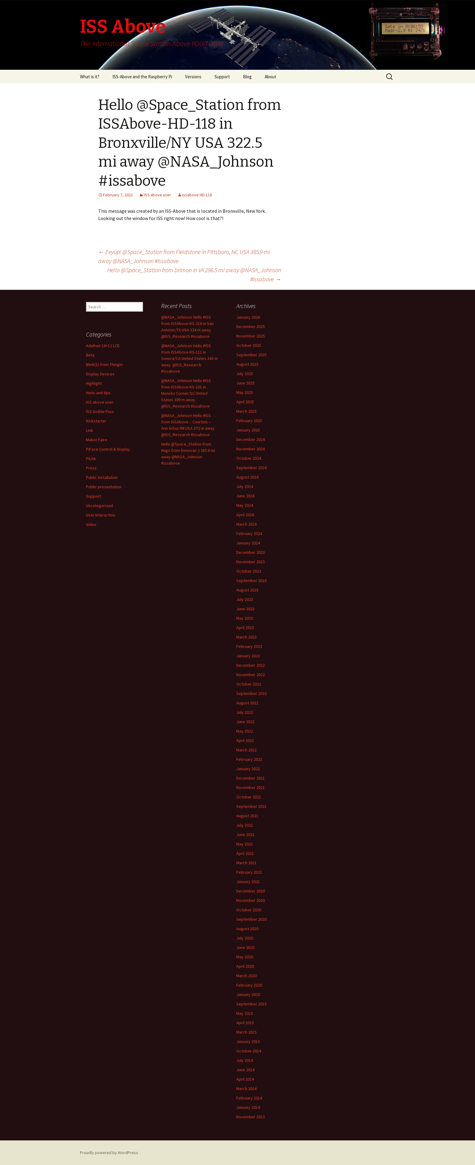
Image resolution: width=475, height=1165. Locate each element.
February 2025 (249, 420)
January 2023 (248, 656)
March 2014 (246, 1088)
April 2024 (245, 514)
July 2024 (244, 486)
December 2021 (250, 778)
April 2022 (245, 740)
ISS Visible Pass (100, 411)
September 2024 (251, 467)
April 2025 (245, 402)
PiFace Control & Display (108, 449)
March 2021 (246, 862)
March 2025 (246, 411)
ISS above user (157, 195)
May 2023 (244, 618)
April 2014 (245, 1079)
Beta (90, 355)
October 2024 (248, 458)
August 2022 (247, 703)
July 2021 (244, 825)
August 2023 (247, 590)
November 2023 (250, 561)
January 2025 (248, 430)
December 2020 (250, 891)
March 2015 (246, 1032)
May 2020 (244, 957)
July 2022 (244, 712)
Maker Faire (96, 439)
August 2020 (247, 928)
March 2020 (246, 975)
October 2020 (248, 910)
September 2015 (251, 1004)
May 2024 (244, 505)
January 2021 (248, 881)
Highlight (94, 383)
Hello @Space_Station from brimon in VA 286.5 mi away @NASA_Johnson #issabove (194, 274)
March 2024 (246, 524)
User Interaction (100, 515)
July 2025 (244, 373)
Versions (193, 77)
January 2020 (248, 994)
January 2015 (248, 1041)
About (270, 77)
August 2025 (247, 364)
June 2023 (245, 608)
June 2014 (245, 1069)
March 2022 (246, 750)
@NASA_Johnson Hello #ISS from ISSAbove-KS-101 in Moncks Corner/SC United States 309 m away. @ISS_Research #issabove (186, 393)
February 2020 (249, 985)
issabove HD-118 (197, 195)
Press (91, 468)
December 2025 (250, 326)
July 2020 (244, 938)
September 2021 (251, 806)
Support (222, 77)
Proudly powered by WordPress (109, 1152)
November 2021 (250, 787)
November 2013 (250, 1116)
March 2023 (246, 637)
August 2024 (247, 477)
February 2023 (249, 646)
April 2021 (245, 853)
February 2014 (249, 1098)
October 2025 (248, 345)
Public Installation (102, 477)
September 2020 (251, 919)
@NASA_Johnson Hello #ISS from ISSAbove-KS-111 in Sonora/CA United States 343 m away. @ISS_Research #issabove (189, 358)
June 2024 (245, 496)
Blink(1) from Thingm (104, 364)
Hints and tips (98, 392)
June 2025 (245, 383)
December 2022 (250, 665)
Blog (247, 77)
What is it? (89, 77)
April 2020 (245, 966)
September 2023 (251, 580)
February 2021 (249, 872)
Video (91, 524)
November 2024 (250, 449)
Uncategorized (99, 505)
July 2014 (244, 1060)
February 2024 (249, 533)
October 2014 (248, 1051)
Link (89, 430)
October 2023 (248, 571)
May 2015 (244, 1013)
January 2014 (248, 1107)
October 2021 (248, 797)
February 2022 (249, 759)
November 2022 (250, 674)
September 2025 (251, 354)
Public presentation (103, 486)
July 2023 (244, 599)
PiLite (91, 458)
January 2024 (248, 543)
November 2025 (250, 336)
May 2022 (244, 731)
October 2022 (248, 684)
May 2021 (244, 844)
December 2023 (250, 552)
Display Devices (100, 374)
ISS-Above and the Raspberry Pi (142, 77)
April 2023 (245, 627)
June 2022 (245, 721)
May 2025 (244, 392)
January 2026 (248, 317)
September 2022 (251, 693)
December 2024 (250, 439)
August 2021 (247, 815)
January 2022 (248, 768)
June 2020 (245, 947)
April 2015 (245, 1022)
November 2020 (250, 900)
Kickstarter (96, 421)
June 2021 (245, 834)
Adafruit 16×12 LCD (103, 345)
